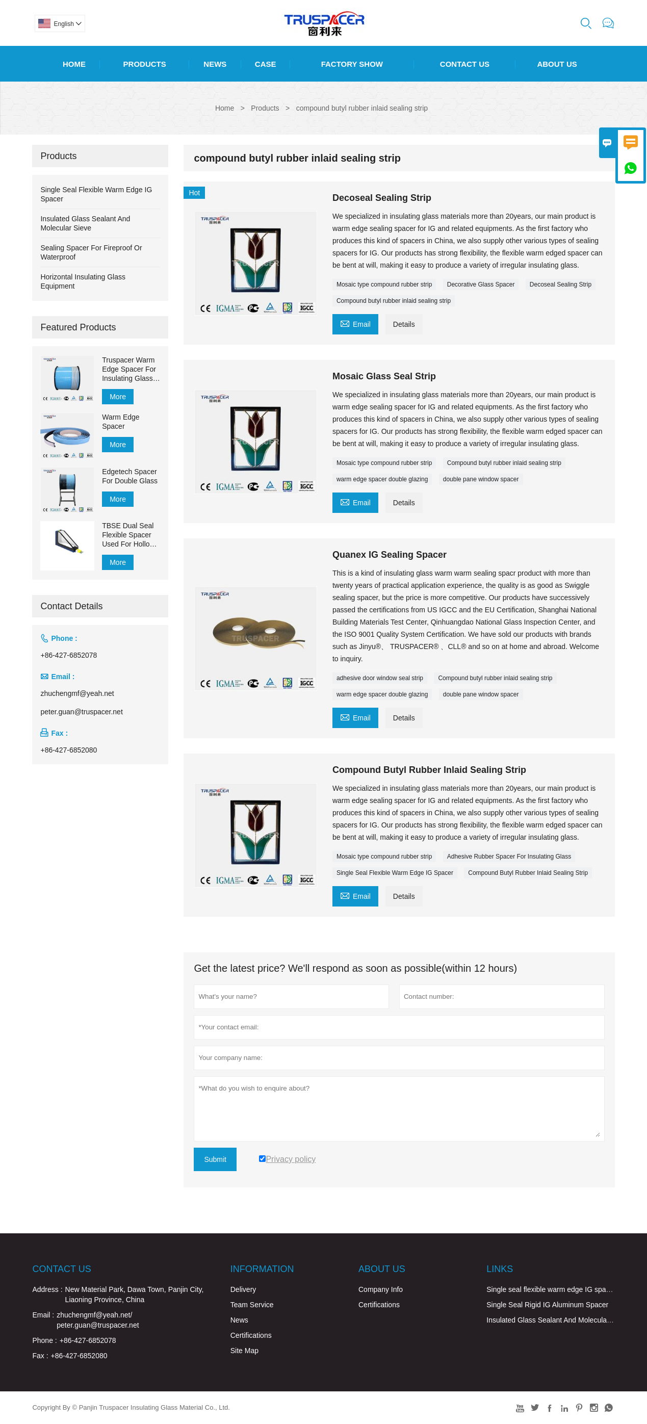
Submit (215, 1159)
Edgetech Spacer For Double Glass (130, 476)
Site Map (244, 1351)
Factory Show (352, 64)
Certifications (251, 1335)
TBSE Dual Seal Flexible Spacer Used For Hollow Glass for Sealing (129, 535)
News (214, 64)
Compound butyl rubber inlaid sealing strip (394, 300)
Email (355, 323)
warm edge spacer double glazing (382, 479)
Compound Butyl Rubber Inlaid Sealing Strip (528, 872)
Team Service (252, 1305)
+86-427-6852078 (68, 655)
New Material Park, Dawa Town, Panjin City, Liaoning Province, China (134, 1294)
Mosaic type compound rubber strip (384, 284)
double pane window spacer (481, 479)
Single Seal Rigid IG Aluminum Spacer (547, 1305)
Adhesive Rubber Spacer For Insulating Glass (509, 856)
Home (74, 64)
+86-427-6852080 (68, 750)
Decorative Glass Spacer (481, 284)
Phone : (44, 1340)
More (118, 397)
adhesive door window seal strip (380, 678)
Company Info (380, 1289)
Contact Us (464, 64)
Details (404, 324)
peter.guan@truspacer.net (81, 712)
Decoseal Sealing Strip (560, 284)
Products (144, 64)
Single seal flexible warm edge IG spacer (551, 1289)
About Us (557, 64)
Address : (47, 1289)
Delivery (243, 1289)
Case (265, 64)
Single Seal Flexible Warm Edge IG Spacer (395, 872)
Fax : (40, 1356)
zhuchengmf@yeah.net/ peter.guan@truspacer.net (98, 1320)
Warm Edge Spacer (120, 421)
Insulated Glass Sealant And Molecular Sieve (557, 1320)
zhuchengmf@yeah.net (77, 693)
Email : (43, 1315)
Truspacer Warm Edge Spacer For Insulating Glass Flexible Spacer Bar (129, 369)
